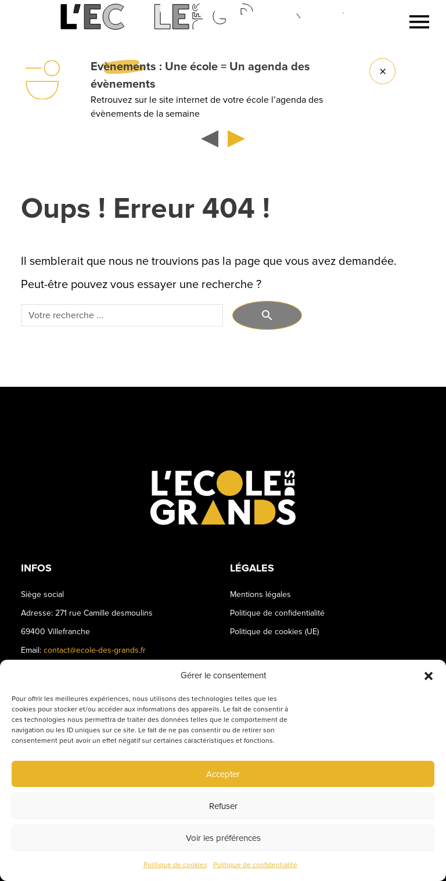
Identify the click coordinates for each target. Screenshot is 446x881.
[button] (428, 675)
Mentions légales (260, 594)
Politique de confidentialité (255, 865)
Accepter (223, 774)
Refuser (223, 806)
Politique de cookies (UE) (274, 632)
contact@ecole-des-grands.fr (95, 650)
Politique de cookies (175, 865)
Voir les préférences (223, 838)
